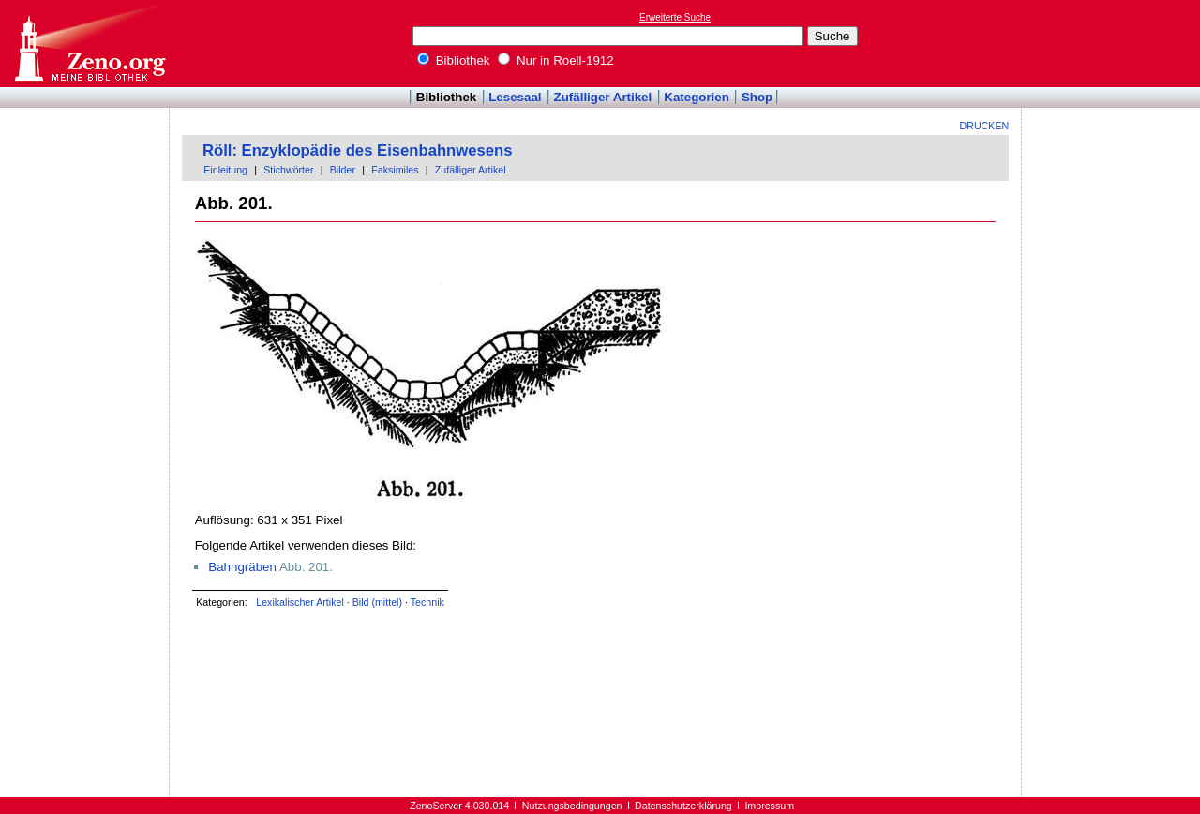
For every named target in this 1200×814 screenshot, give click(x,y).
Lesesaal (514, 97)
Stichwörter (288, 169)
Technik (427, 602)
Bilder (342, 169)
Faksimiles (394, 169)
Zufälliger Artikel (603, 97)
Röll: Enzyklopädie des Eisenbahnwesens (357, 150)
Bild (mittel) (377, 602)
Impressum (769, 805)
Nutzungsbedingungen (572, 805)
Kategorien (696, 97)
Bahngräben (242, 567)
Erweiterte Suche (675, 17)
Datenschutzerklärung (683, 805)
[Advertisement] (1113, 43)
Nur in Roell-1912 (555, 60)
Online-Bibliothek (89, 43)
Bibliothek (453, 60)
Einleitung (225, 169)
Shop (757, 97)
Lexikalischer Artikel (300, 602)
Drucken (985, 125)
